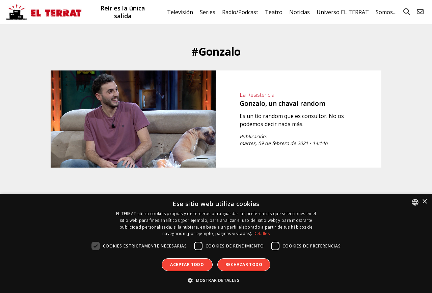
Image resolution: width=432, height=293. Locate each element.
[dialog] (216, 243)
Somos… (386, 12)
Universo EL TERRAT (343, 12)
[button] (216, 280)
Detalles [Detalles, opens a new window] (261, 233)
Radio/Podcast (240, 12)
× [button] (424, 201)
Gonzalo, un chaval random (282, 103)
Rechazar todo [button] (243, 264)
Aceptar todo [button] (187, 264)
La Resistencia (257, 94)
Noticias (299, 12)
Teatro (273, 12)
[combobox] (415, 202)
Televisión (180, 12)
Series (207, 12)
